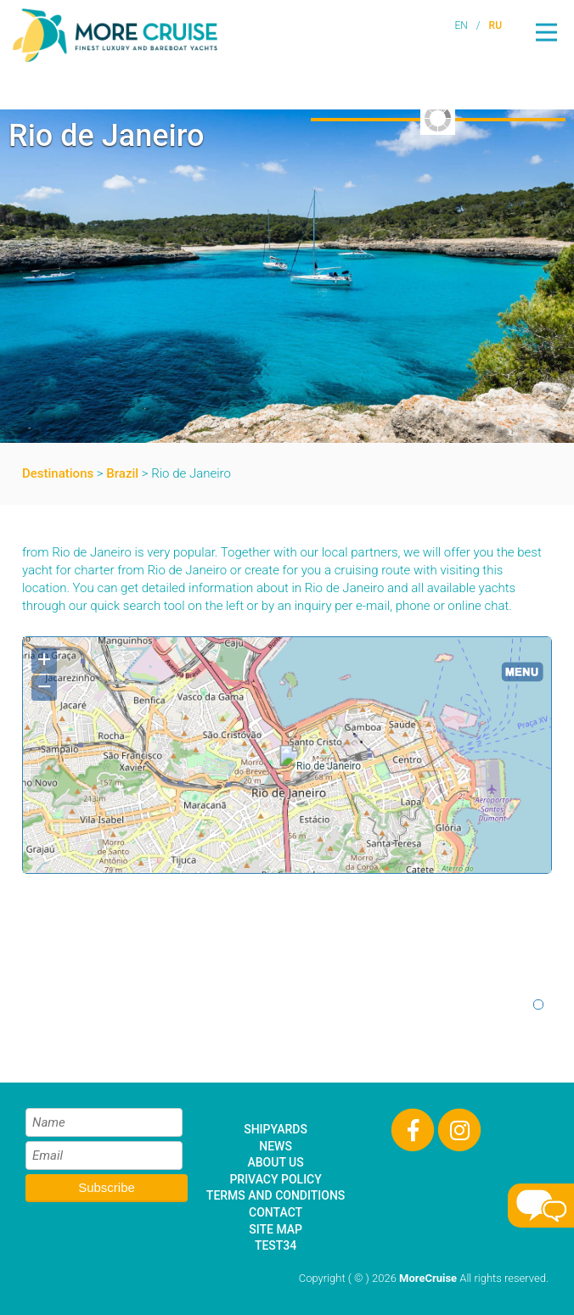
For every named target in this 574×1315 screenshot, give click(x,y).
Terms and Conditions (275, 1195)
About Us (275, 1162)
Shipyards (275, 1129)
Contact (275, 1212)
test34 (275, 1245)
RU (495, 25)
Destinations (57, 473)
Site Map (275, 1229)
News (275, 1146)
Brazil (122, 473)
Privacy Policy (275, 1179)
